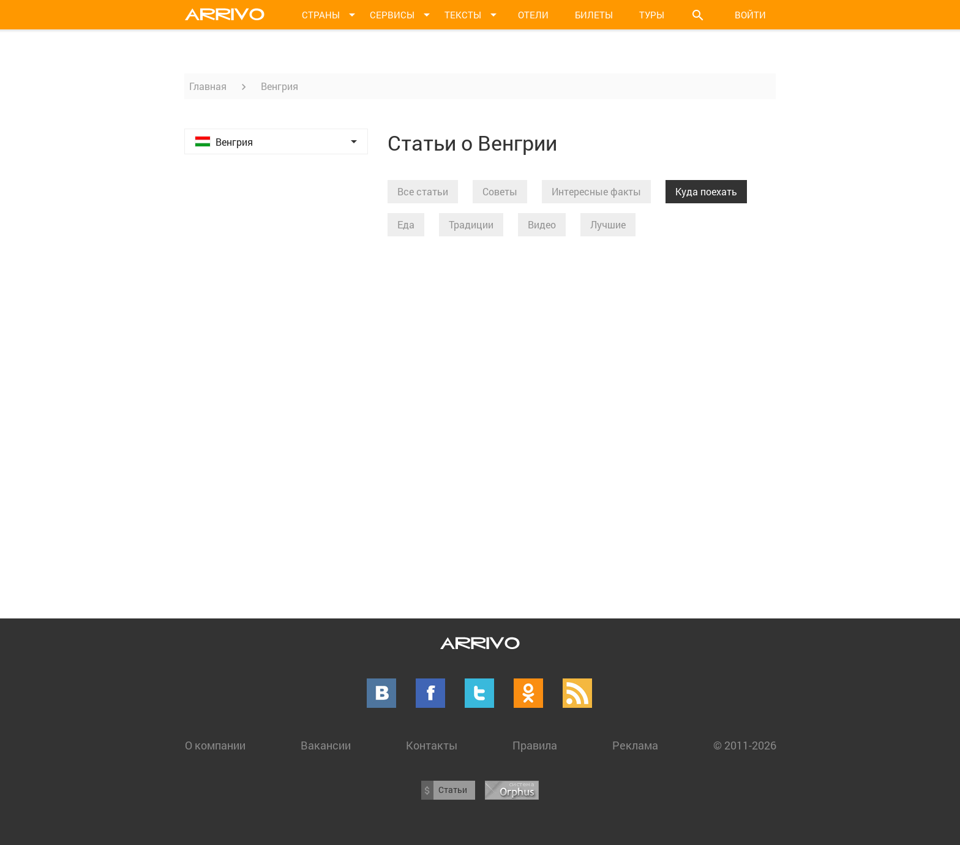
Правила (534, 745)
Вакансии (326, 745)
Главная (208, 86)
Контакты (431, 745)
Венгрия (279, 86)
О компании (215, 745)
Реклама (635, 745)
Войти (750, 15)
